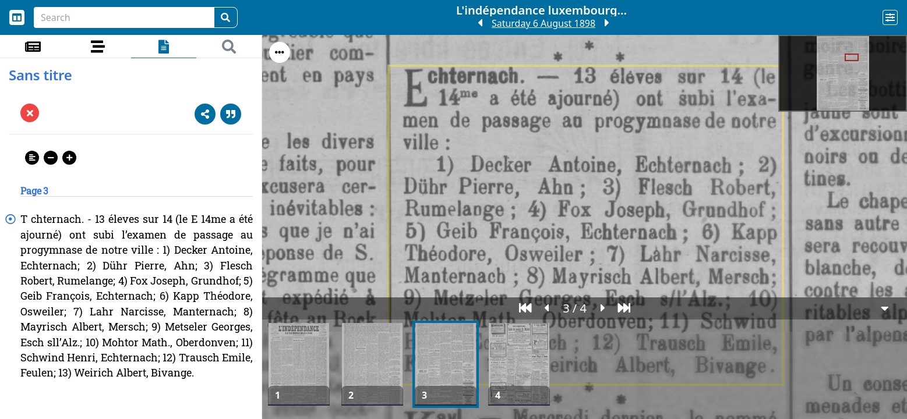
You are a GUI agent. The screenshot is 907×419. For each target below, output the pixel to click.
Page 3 (34, 190)
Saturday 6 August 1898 (543, 23)
